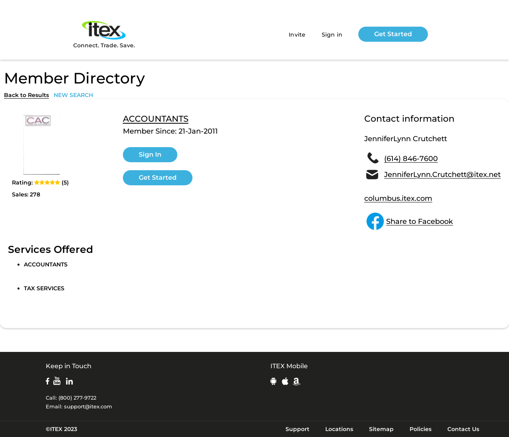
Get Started (393, 34)
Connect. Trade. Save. (104, 34)
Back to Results (26, 95)
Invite (297, 34)
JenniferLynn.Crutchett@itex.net (442, 175)
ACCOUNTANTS (155, 119)
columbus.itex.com (398, 198)
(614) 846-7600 (411, 159)
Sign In (150, 154)
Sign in (332, 34)
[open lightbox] (42, 145)
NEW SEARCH (73, 95)
